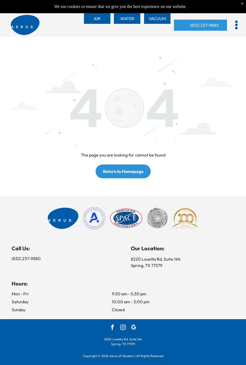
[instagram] (123, 328)
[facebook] (112, 328)
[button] (236, 25)
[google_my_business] (133, 328)
